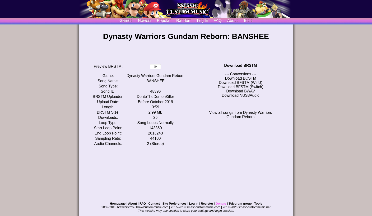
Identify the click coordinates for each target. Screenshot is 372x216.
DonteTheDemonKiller (155, 97)
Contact (154, 203)
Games (125, 20)
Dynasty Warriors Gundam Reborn (155, 76)
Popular (164, 20)
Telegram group (240, 203)
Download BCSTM (240, 78)
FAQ (218, 20)
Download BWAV (240, 91)
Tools (248, 20)
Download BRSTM (240, 65)
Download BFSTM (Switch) (240, 87)
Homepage (118, 203)
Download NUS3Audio (240, 95)
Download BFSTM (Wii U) (240, 83)
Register (207, 203)
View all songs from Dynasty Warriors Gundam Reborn (240, 114)
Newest (144, 20)
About (232, 20)
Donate (221, 203)
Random (183, 20)
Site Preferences (174, 203)
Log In (193, 203)
